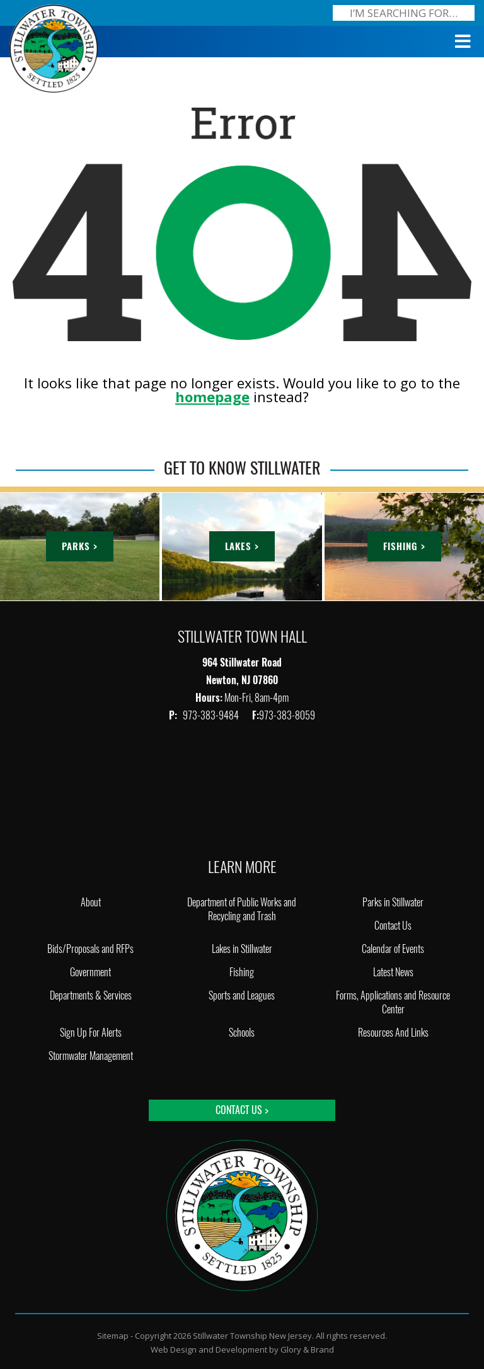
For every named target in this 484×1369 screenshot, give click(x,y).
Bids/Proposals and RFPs (90, 948)
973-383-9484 (212, 715)
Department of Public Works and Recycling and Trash (241, 909)
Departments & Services (91, 995)
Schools (242, 1032)
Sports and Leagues (242, 995)
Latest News (393, 972)
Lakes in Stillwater (242, 948)
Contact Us (393, 925)
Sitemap (113, 1335)
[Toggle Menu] (463, 41)
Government (90, 972)
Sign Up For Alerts (91, 1032)
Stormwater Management (91, 1055)
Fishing (241, 972)
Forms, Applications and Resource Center (393, 1002)
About (91, 902)
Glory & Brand (307, 1349)
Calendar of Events (393, 948)
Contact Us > (242, 1110)
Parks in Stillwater (393, 902)
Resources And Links (393, 1032)
